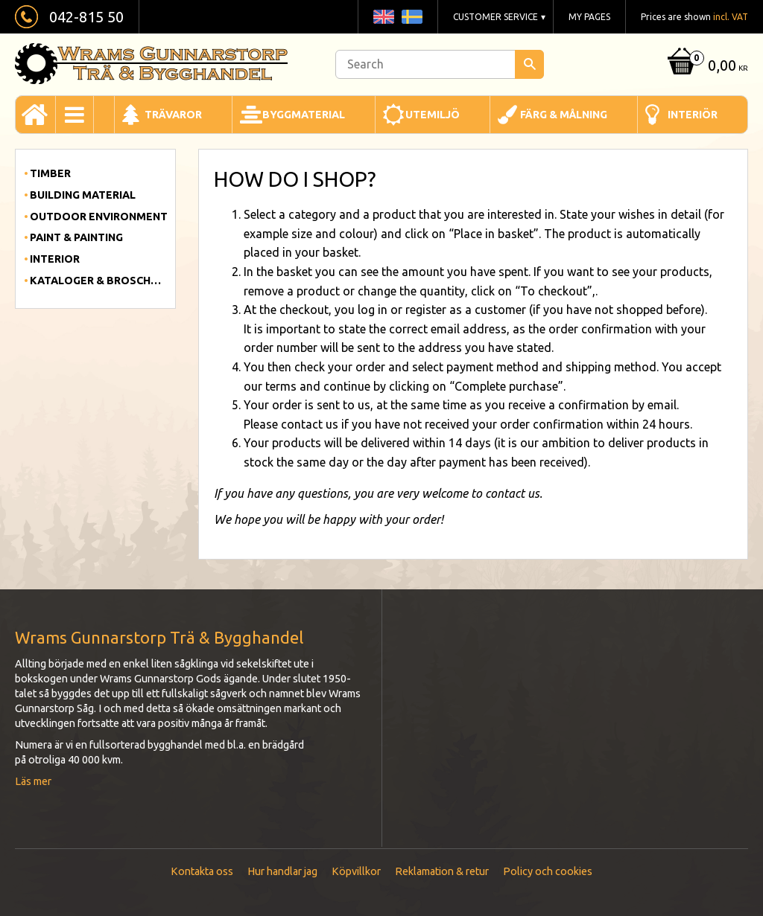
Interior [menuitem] (55, 259)
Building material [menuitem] (83, 195)
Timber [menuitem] (50, 173)
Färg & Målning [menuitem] (563, 115)
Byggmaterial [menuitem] (303, 115)
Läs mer (33, 781)
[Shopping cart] (706, 67)
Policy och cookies (547, 871)
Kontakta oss (202, 871)
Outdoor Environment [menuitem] (99, 216)
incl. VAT (730, 17)
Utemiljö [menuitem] (432, 115)
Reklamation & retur (442, 871)
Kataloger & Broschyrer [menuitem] (99, 280)
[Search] (529, 64)
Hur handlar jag (282, 871)
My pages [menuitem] (589, 17)
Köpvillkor (356, 871)
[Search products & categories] (439, 64)
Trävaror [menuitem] (173, 115)
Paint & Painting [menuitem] (76, 237)
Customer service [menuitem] (495, 17)
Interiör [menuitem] (693, 115)
